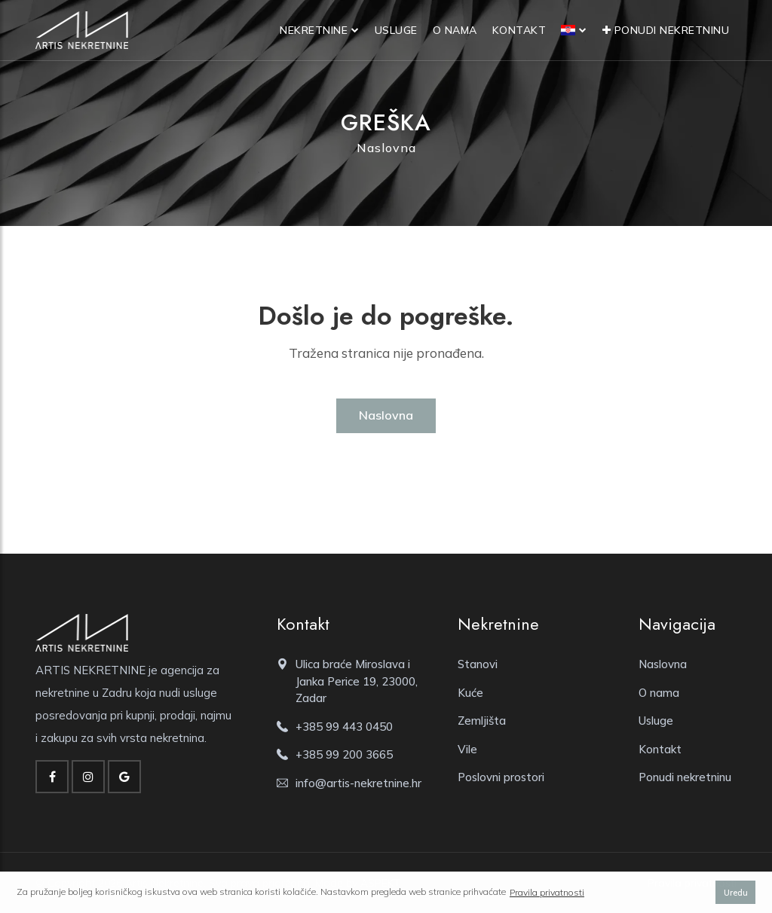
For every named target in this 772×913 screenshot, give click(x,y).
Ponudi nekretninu (666, 30)
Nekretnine (314, 30)
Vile (467, 749)
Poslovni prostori (501, 777)
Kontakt (519, 30)
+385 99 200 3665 (344, 754)
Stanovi (478, 664)
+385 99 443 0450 (344, 726)
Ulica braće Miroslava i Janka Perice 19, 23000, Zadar (357, 681)
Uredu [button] (736, 892)
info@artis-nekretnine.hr (358, 783)
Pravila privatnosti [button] (547, 892)
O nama (455, 30)
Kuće (470, 693)
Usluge (396, 30)
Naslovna (386, 147)
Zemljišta (482, 720)
